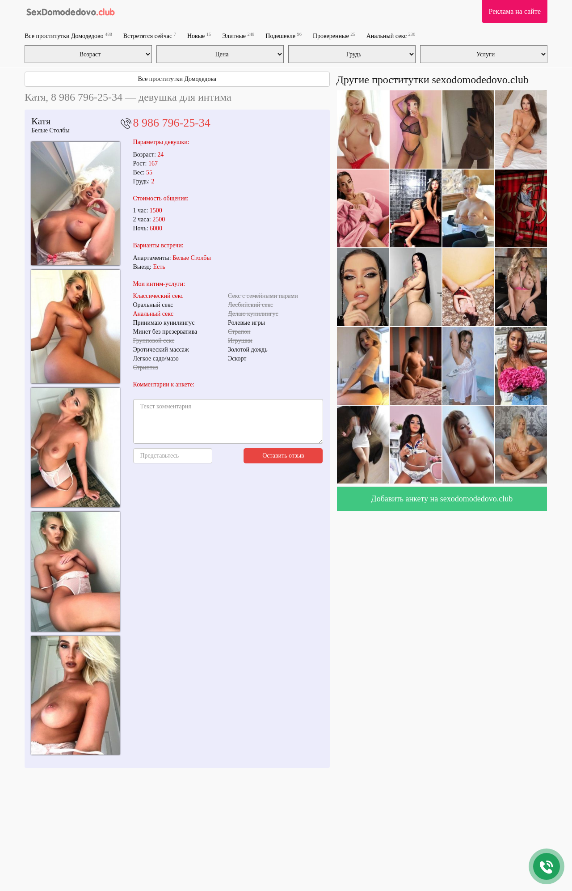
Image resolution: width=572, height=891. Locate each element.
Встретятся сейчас (149, 35)
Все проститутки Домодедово (68, 35)
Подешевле (283, 35)
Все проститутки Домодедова (177, 79)
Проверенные (334, 35)
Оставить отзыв (283, 455)
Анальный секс (391, 35)
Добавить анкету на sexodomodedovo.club (442, 498)
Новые (199, 35)
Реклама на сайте (515, 11)
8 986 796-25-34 (171, 122)
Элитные (238, 35)
